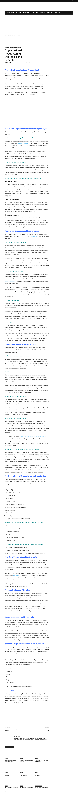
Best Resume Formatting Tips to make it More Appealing (14, 730)
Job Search (18, 12)
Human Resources (12, 47)
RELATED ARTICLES (10, 746)
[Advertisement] (39, 24)
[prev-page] (5, 791)
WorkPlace (42, 12)
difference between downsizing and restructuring (31, 436)
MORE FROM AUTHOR (19, 746)
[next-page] (7, 791)
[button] (71, 12)
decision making (17, 575)
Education (57, 12)
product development (23, 143)
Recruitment (26, 12)
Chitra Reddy (8, 62)
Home (6, 35)
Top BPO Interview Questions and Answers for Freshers (39, 730)
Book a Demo (17, 0)
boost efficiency (34, 236)
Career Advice (10, 12)
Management (34, 12)
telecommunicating (10, 281)
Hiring (6, 758)
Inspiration (50, 12)
